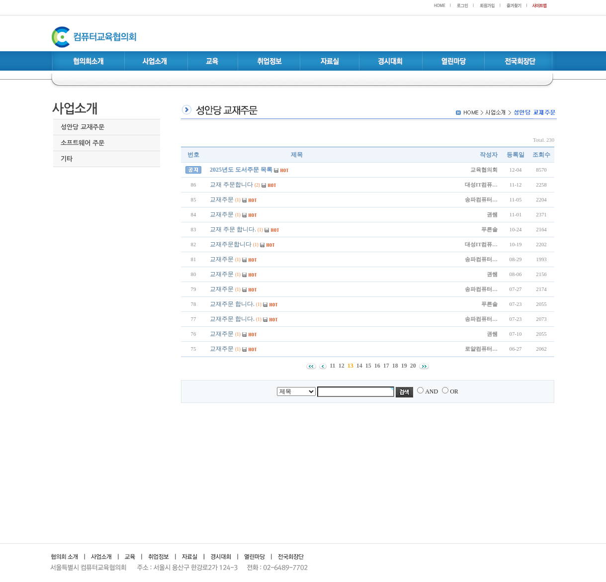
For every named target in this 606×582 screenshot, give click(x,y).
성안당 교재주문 (82, 127)
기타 (67, 159)
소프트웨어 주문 (82, 143)
